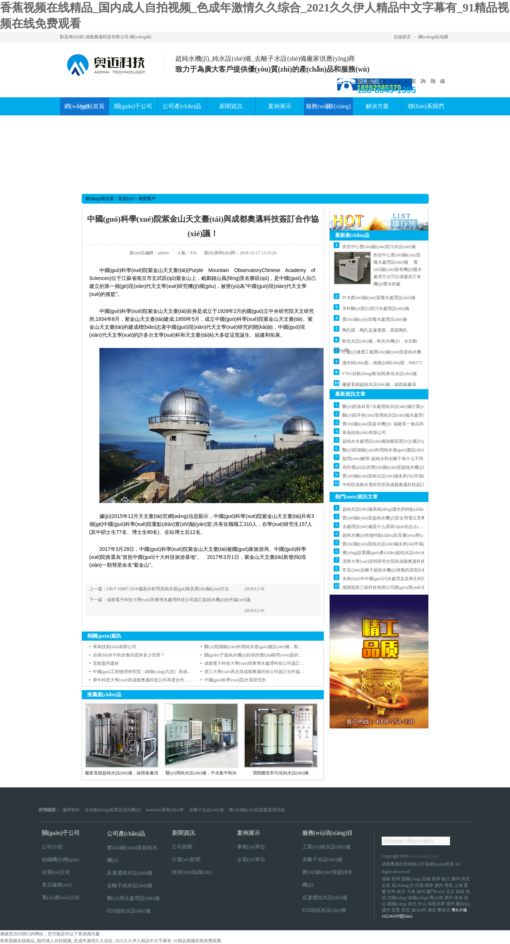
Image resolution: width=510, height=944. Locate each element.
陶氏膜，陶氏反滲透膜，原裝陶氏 (374, 330)
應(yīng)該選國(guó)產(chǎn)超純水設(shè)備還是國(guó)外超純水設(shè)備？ (415, 552)
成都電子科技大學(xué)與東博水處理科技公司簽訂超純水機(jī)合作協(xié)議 (179, 599)
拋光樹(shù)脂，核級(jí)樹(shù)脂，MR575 (382, 362)
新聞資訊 (183, 833)
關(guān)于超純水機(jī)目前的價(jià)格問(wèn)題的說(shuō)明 (261, 655)
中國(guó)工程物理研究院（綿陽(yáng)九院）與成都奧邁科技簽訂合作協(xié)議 (168, 671)
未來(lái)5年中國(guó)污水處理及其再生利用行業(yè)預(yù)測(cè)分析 (407, 578)
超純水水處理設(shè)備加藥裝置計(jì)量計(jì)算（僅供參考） (399, 441)
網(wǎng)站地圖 (433, 36)
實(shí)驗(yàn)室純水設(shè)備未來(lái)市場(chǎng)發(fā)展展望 (401, 476)
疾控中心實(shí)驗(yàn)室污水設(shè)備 (379, 246)
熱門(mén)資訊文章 (356, 496)
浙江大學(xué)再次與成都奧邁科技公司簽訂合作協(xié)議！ (260, 671)
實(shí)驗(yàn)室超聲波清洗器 (257, 809)
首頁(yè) (126, 198)
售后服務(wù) (57, 885)
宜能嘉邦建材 (106, 663)
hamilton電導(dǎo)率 (165, 809)
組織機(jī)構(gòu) (60, 859)
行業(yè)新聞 (186, 859)
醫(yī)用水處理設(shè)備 (133, 898)
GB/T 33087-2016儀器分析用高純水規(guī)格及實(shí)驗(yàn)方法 (168, 588)
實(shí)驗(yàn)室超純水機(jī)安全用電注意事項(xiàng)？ (392, 517)
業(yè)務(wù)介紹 (61, 897)
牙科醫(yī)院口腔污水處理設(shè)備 (375, 308)
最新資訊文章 (350, 394)
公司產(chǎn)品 (126, 833)
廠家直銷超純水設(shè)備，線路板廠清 (379, 384)
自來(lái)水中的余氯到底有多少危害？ (129, 655)
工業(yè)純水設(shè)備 (326, 847)
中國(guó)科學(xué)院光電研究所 (235, 680)
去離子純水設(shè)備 (130, 885)
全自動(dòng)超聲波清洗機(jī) (113, 809)
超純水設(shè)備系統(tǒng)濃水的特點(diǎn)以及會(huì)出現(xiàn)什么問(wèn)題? (418, 509)
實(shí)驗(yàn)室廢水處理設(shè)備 (374, 319)
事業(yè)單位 (251, 847)
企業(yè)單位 (251, 859)
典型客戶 (147, 198)
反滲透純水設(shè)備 (130, 873)
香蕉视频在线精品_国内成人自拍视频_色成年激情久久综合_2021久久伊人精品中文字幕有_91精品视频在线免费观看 (110, 940)
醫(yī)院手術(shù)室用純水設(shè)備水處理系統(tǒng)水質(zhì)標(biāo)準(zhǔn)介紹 (420, 415)
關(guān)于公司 (61, 833)
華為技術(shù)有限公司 (115, 646)
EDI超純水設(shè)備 (129, 911)
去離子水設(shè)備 (206, 809)
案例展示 (248, 833)
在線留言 (402, 36)
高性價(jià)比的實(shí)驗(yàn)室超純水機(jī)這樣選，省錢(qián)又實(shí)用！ (414, 467)
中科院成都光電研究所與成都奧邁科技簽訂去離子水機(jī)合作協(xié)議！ (411, 484)
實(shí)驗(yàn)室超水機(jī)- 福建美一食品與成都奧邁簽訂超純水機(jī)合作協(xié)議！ (422, 423)
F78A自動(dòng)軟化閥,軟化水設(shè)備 (379, 373)
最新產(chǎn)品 (352, 235)
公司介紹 (52, 847)
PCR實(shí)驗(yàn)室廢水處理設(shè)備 (378, 297)
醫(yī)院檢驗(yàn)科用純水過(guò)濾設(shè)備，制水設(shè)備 (400, 449)
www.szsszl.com (423, 856)
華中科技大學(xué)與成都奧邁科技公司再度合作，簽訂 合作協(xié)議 (158, 680)
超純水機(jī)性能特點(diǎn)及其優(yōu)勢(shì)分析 (389, 535)
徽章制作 (71, 809)
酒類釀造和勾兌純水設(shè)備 (281, 772)
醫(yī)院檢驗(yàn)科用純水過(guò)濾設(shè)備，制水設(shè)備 (262, 646)
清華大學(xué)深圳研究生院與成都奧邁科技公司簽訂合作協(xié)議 (405, 561)
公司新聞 (182, 847)
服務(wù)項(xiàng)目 (327, 833)
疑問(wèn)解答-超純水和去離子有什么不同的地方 (389, 458)
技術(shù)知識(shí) (192, 872)
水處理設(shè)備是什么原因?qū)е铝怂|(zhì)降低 (387, 526)
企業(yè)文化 (56, 872)
